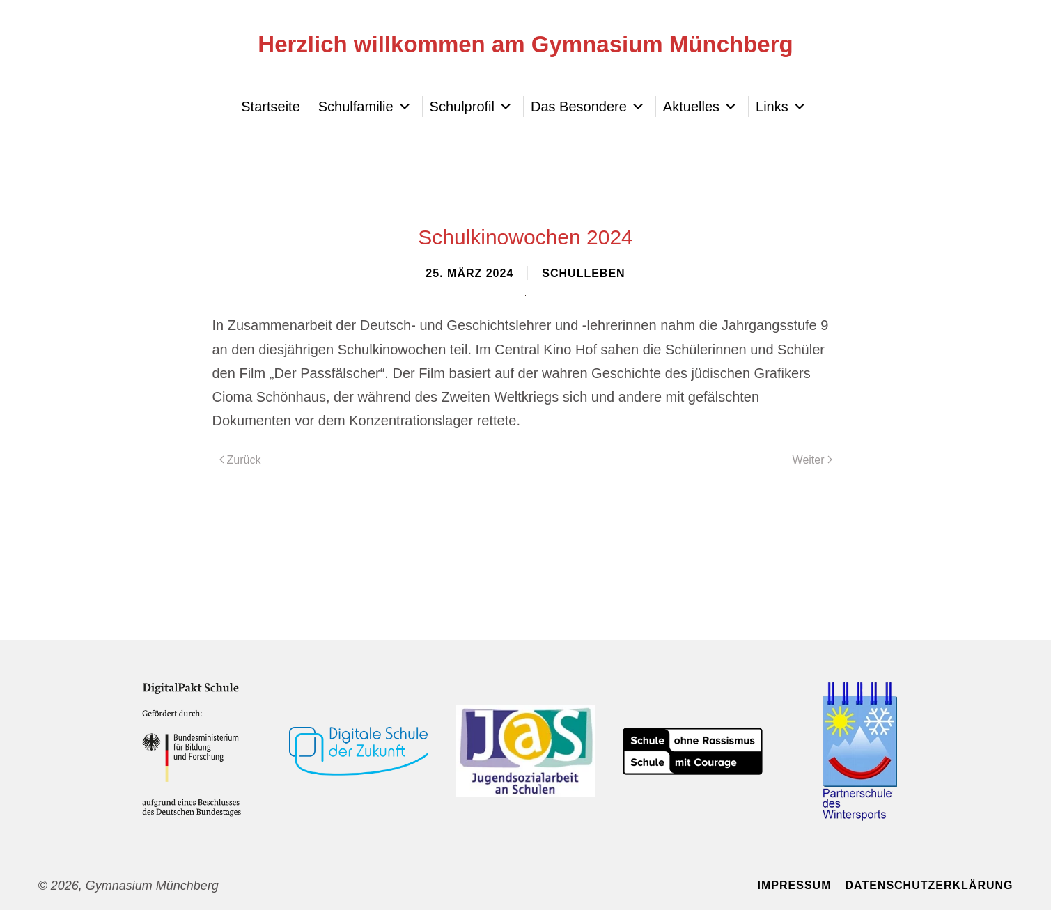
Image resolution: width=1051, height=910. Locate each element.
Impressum (795, 885)
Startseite (270, 106)
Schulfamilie (365, 106)
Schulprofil (471, 106)
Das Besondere (588, 106)
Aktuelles (700, 106)
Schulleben (583, 273)
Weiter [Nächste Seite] (812, 460)
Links (781, 106)
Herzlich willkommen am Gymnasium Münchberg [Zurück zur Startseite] (525, 44)
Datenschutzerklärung (929, 885)
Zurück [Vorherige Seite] (240, 460)
